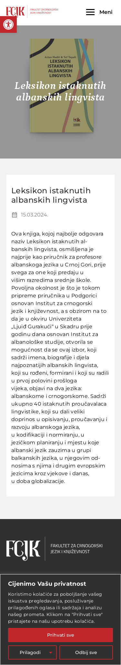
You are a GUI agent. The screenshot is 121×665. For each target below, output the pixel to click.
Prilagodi (30, 652)
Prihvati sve (60, 635)
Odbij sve (86, 652)
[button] (8, 24)
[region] (60, 619)
